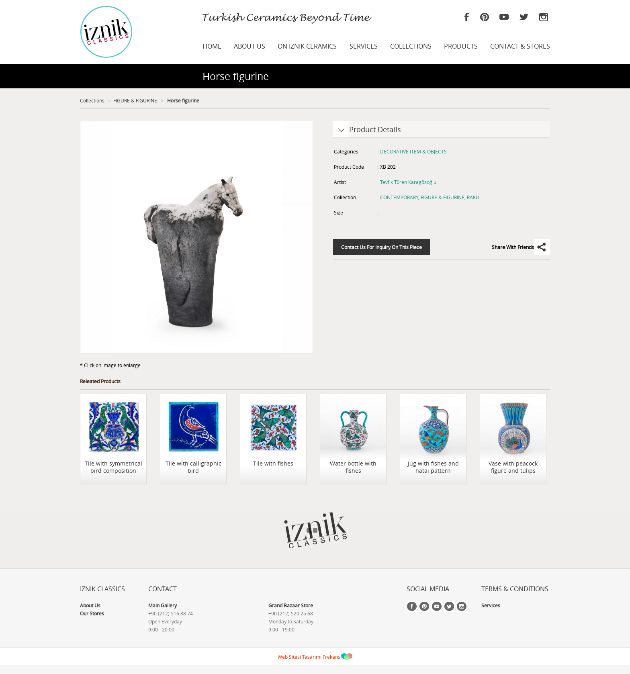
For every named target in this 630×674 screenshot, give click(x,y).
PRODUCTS (461, 46)
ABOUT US (249, 46)
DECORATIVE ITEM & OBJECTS (413, 151)
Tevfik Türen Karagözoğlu (408, 182)
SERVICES (364, 46)
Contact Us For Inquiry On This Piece (381, 247)
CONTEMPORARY (399, 197)
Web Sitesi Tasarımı (299, 657)
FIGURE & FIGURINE (135, 100)
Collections (92, 100)
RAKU (473, 197)
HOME (211, 46)
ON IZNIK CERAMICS (307, 46)
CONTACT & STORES (520, 46)
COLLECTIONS (411, 46)
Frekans (331, 657)
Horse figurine (182, 100)
